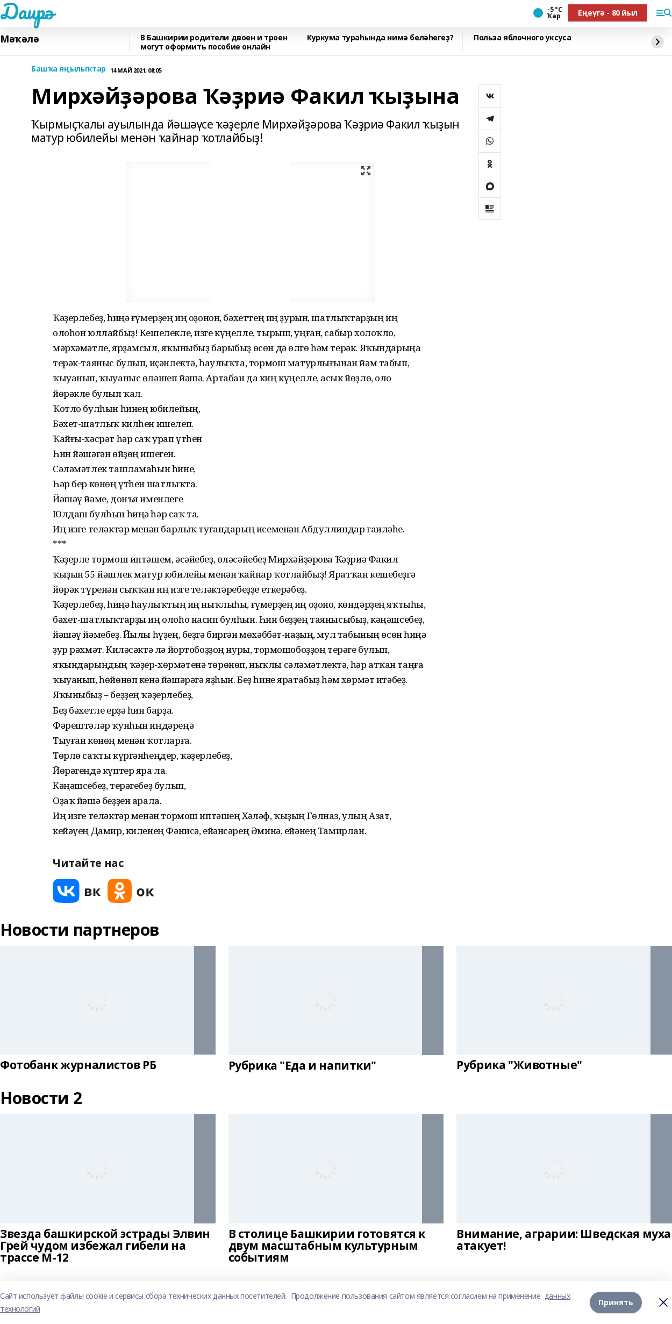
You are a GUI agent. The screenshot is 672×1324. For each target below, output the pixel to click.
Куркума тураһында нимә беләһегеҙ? (380, 37)
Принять (615, 1302)
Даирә (26, 11)
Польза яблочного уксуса (522, 37)
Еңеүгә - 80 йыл (608, 13)
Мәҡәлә (19, 39)
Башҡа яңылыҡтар (68, 69)
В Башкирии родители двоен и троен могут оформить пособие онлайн (213, 42)
